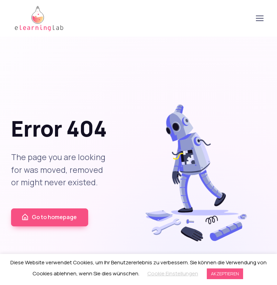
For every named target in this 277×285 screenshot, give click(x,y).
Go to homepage (49, 217)
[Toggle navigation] (259, 18)
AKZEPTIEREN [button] (225, 274)
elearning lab (39, 18)
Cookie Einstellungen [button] (172, 273)
